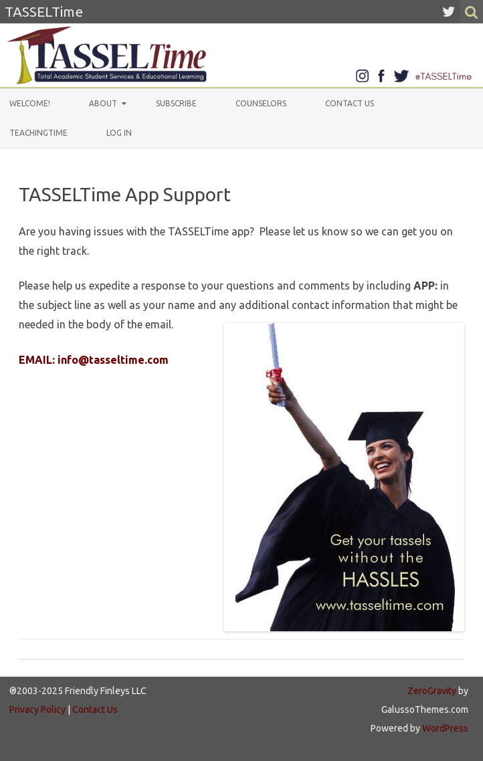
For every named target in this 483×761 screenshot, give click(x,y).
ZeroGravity (431, 690)
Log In (119, 132)
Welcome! (29, 103)
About (103, 103)
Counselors (260, 103)
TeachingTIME (38, 132)
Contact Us (349, 103)
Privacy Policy (37, 709)
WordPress (444, 728)
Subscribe (176, 103)
